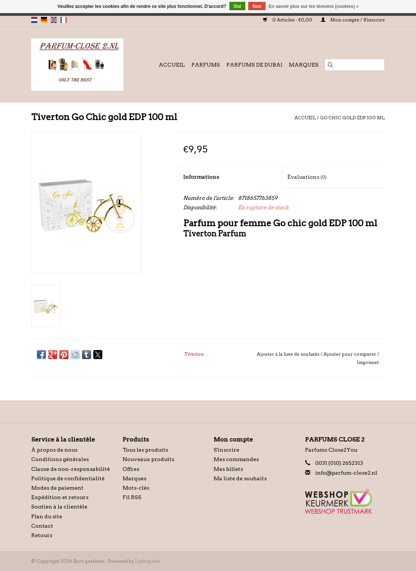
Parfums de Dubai (254, 65)
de (44, 20)
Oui (237, 6)
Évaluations (306, 177)
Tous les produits (145, 450)
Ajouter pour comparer (350, 354)
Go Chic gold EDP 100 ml (352, 117)
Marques (304, 65)
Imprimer (368, 362)
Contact (42, 526)
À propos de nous (54, 450)
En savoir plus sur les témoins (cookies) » (313, 6)
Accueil (172, 65)
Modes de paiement (57, 488)
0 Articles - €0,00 (288, 20)
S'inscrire (226, 450)
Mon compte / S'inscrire (353, 20)
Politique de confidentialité (68, 478)
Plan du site (46, 516)
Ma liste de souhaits (240, 478)
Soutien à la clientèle (59, 507)
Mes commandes (236, 459)
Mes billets (228, 469)
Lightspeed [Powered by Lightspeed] (147, 561)
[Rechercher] (355, 65)
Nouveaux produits (148, 459)
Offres (131, 469)
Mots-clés (136, 488)
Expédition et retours (59, 497)
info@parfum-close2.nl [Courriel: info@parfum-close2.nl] (346, 473)
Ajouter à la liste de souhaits (288, 354)
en (54, 20)
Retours (41, 535)
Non (256, 6)
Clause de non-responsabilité (70, 469)
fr (64, 20)
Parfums (205, 65)
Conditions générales (60, 459)
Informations (201, 177)
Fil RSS (132, 497)
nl (34, 20)
